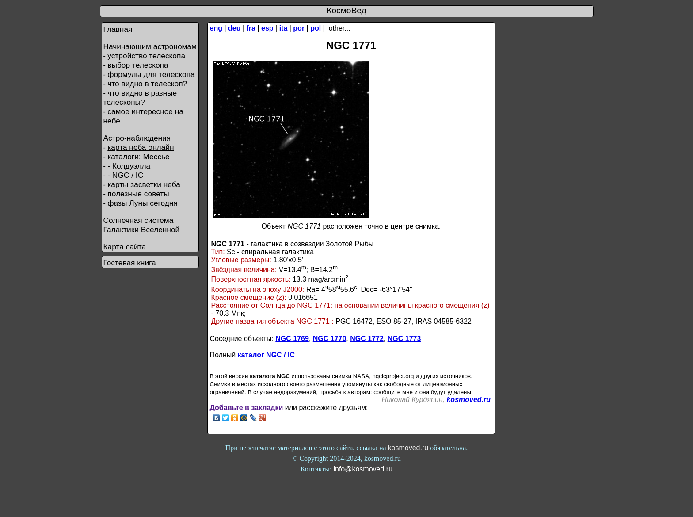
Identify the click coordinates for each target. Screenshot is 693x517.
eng (216, 28)
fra (251, 28)
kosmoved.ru (468, 399)
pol (315, 28)
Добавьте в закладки (246, 407)
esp (267, 28)
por (299, 28)
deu (234, 28)
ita (283, 28)
